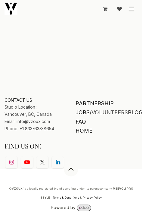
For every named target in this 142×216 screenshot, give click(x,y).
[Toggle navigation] (131, 9)
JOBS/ (83, 112)
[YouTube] (27, 162)
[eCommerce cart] (105, 9)
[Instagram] (11, 162)
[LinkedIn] (58, 162)
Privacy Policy (92, 197)
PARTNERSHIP (95, 103)
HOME (84, 131)
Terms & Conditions (66, 197)
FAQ (81, 121)
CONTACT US (18, 100)
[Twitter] (42, 162)
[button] (71, 169)
